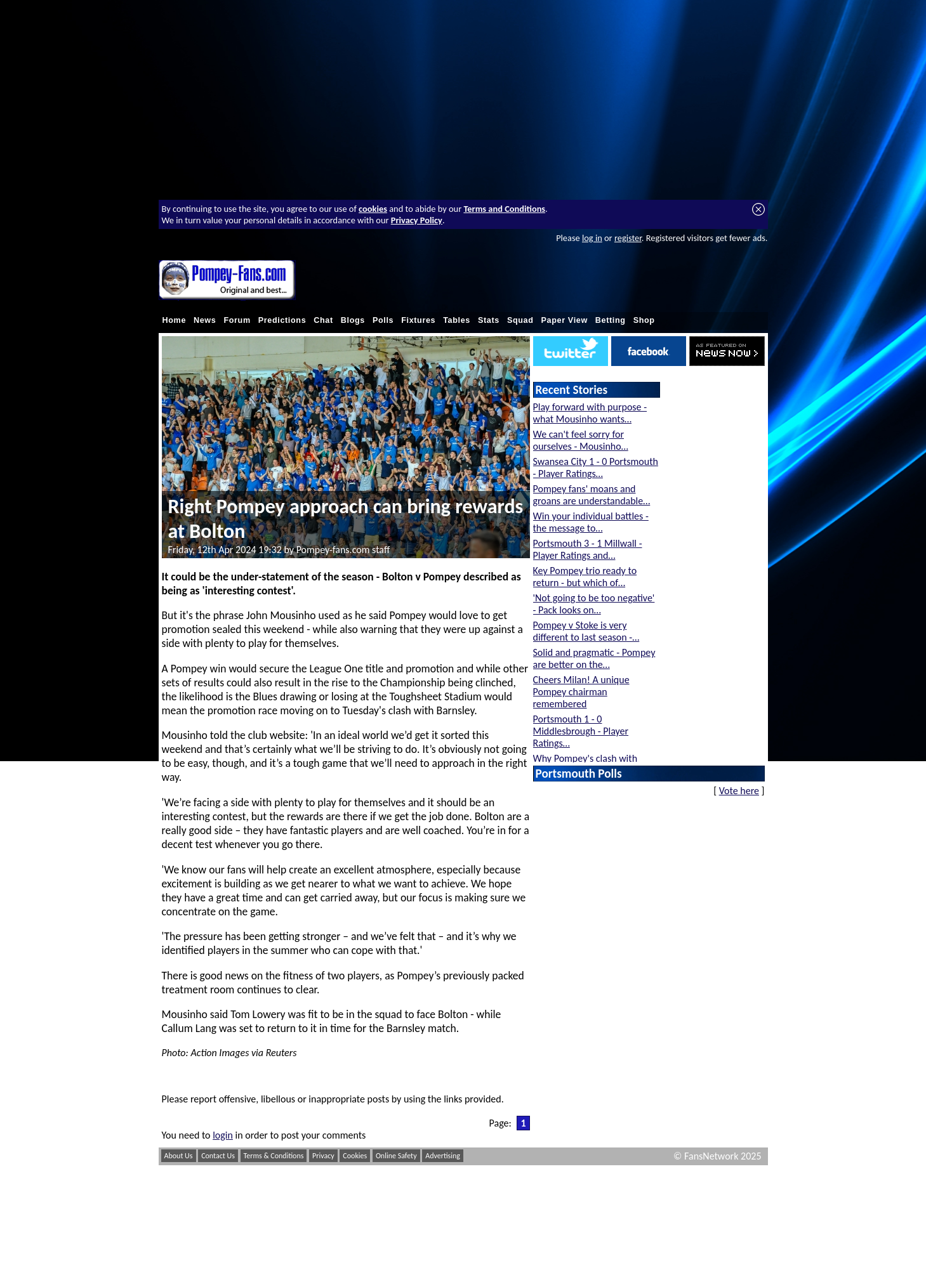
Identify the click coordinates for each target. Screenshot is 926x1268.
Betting (610, 320)
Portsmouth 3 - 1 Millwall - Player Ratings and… (587, 549)
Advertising (442, 1155)
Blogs (353, 320)
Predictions (282, 320)
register (628, 238)
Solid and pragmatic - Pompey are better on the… (594, 658)
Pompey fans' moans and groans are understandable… (592, 495)
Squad (520, 320)
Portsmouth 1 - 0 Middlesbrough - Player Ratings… (581, 731)
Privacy (323, 1155)
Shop (644, 320)
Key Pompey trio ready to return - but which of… (585, 577)
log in (592, 238)
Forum (236, 320)
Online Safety (396, 1155)
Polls (383, 320)
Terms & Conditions (274, 1155)
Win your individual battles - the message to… (591, 522)
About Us (178, 1155)
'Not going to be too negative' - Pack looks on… (594, 604)
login (223, 1135)
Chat (323, 320)
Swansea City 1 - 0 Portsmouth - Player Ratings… (595, 467)
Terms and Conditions (504, 208)
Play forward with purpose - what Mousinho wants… (590, 413)
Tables (456, 320)
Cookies (355, 1155)
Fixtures (418, 320)
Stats (488, 320)
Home (174, 320)
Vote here (739, 791)
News (205, 320)
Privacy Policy (416, 220)
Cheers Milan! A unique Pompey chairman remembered (581, 692)
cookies (373, 208)
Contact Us (218, 1155)
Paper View (564, 320)
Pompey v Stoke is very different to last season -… (586, 631)
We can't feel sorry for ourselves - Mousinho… (580, 440)
